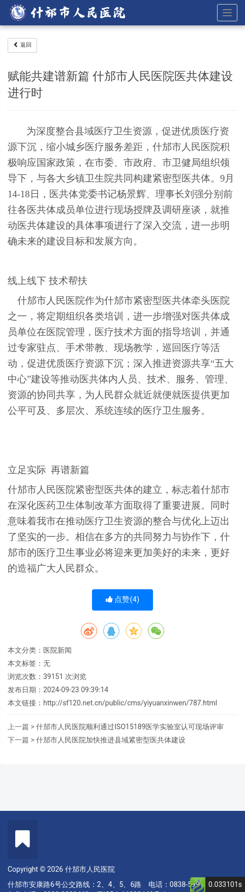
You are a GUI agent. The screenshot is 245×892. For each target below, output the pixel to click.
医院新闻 (57, 650)
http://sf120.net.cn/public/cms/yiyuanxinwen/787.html (130, 703)
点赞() (123, 599)
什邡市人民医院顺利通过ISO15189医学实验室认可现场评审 (130, 727)
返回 (22, 45)
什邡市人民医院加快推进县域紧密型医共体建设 (111, 740)
